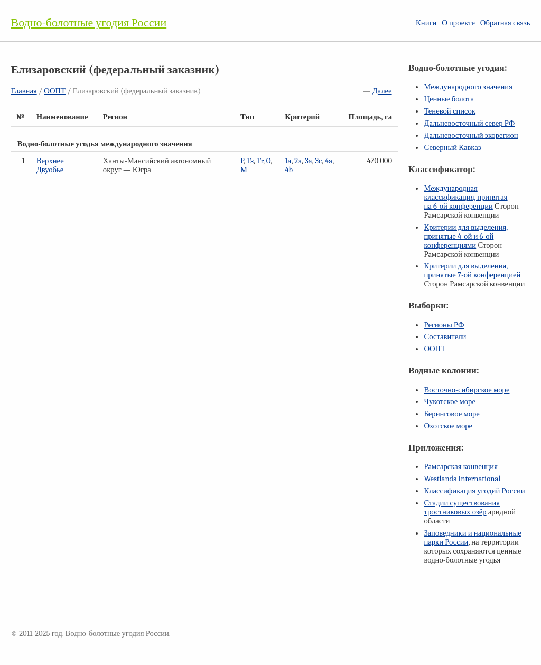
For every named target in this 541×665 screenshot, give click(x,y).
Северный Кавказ (452, 147)
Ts (250, 160)
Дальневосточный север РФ (469, 123)
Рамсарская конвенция (460, 466)
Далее (382, 91)
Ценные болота (448, 99)
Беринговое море (451, 413)
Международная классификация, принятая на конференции (465, 197)
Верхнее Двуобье (50, 165)
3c (318, 160)
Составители (445, 336)
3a (308, 160)
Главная (23, 91)
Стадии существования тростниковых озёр (462, 508)
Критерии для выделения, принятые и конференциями (466, 236)
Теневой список (449, 111)
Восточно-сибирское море (466, 390)
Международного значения (468, 86)
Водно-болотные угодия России (88, 23)
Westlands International (462, 478)
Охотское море (448, 426)
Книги (426, 22)
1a (288, 160)
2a (298, 160)
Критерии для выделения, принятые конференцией (472, 270)
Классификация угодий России (474, 490)
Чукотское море (449, 401)
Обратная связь (505, 22)
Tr (260, 160)
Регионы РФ (444, 325)
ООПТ (55, 91)
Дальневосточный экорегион (471, 135)
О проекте (458, 22)
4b (289, 169)
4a (328, 160)
